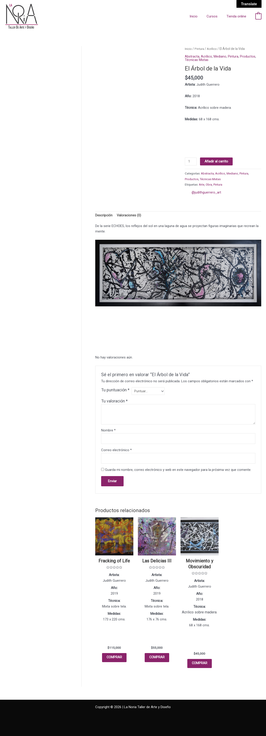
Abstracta (192, 56)
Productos (248, 56)
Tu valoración (114, 401)
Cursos (215, 16)
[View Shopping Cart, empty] (258, 16)
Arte (202, 184)
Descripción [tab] (104, 216)
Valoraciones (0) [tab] (129, 216)
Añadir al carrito (217, 161)
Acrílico (212, 49)
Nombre (108, 431)
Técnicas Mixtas (197, 60)
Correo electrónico (116, 452)
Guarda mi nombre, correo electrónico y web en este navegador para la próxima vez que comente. (178, 472)
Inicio (199, 16)
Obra (209, 184)
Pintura (200, 49)
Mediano (220, 56)
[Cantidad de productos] (191, 161)
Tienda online (237, 16)
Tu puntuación (115, 390)
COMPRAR (114, 661)
